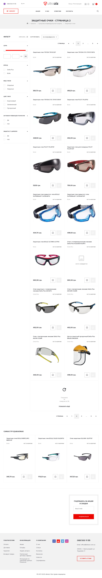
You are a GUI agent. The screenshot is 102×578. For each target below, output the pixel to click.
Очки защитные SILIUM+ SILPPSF (81, 438)
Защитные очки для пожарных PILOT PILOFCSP (79, 148)
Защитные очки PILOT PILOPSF (43, 147)
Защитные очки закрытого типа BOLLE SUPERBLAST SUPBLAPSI (46, 195)
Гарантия (7, 551)
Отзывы (22, 547)
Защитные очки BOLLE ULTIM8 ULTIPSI (46, 242)
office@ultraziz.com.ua (88, 545)
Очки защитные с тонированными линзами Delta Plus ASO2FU (44, 290)
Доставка (7, 547)
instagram (67, 541)
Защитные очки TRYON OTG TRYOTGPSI (81, 52)
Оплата (6, 544)
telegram (62, 541)
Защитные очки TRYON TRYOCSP (44, 52)
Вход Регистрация (75, 4)
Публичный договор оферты (25, 555)
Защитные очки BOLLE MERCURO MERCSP (17, 439)
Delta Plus (70, 247)
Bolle (34, 57)
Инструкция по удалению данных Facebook (26, 560)
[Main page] (27, 23)
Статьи (38, 547)
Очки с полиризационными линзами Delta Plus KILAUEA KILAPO (79, 242)
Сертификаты (40, 560)
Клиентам (57, 11)
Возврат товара (9, 554)
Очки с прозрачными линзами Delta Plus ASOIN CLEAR (46, 337)
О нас (47, 11)
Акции (38, 11)
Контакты (69, 11)
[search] (98, 11)
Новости (39, 557)
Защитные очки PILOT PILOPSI (77, 99)
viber (5, 4)
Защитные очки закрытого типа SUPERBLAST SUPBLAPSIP (78, 195)
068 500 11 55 (11, 4)
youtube (58, 541)
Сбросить (23, 37)
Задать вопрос (25, 551)
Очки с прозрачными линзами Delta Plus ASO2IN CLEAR (81, 290)
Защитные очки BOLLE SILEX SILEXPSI (51, 438)
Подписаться (84, 516)
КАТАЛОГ (11, 11)
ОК (26, 56)
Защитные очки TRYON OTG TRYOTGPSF (47, 99)
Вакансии (39, 554)
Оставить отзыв (85, 558)
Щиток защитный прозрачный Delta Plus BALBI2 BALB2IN (81, 337)
